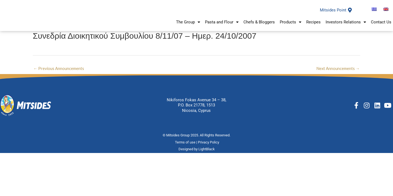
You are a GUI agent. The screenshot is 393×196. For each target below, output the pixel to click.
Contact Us (381, 26)
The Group (188, 26)
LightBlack (206, 157)
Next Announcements (338, 75)
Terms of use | (186, 150)
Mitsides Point (333, 13)
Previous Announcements (58, 75)
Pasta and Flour (222, 26)
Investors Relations (346, 26)
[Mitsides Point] (349, 13)
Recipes (313, 26)
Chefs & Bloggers (259, 26)
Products (290, 26)
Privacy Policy (209, 150)
